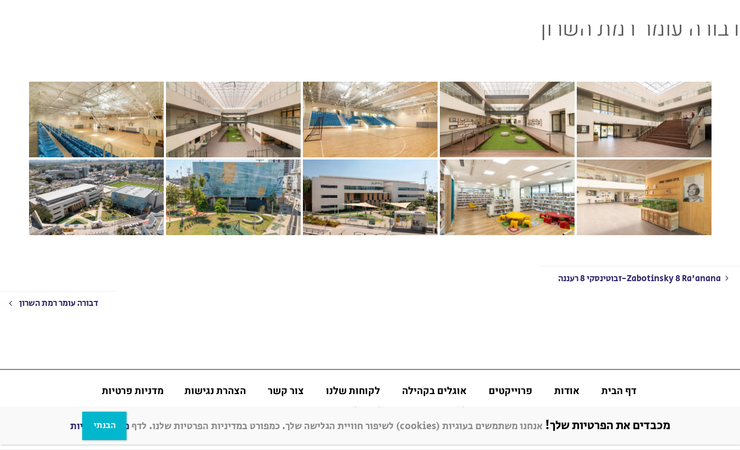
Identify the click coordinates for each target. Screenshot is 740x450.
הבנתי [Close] (105, 425)
